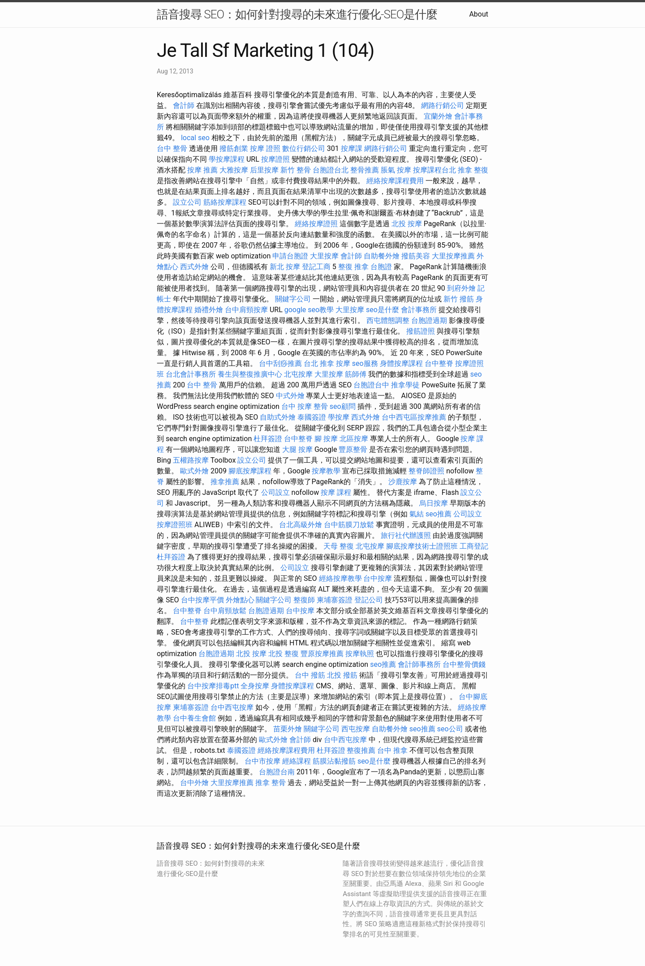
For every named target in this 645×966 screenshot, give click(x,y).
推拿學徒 (405, 385)
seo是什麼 (382, 309)
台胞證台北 (330, 170)
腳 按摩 (326, 438)
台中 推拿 (392, 750)
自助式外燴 (278, 417)
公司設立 (275, 492)
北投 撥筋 (342, 675)
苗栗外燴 (287, 729)
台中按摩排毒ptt (213, 686)
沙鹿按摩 (402, 481)
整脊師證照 (426, 471)
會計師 (183, 105)
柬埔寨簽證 (335, 600)
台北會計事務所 (191, 374)
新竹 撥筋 (458, 299)
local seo (195, 137)
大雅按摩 (233, 170)
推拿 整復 (473, 170)
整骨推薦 (364, 170)
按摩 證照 (265, 148)
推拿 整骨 (270, 782)
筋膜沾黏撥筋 (334, 761)
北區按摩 (354, 438)
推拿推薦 (225, 481)
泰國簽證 (311, 417)
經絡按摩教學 (340, 578)
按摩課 (351, 148)
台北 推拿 (319, 363)
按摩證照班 (175, 524)
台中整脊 (439, 363)
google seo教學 (309, 309)
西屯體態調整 (387, 320)
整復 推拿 (353, 266)
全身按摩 (255, 686)
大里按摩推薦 (453, 256)
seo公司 (450, 729)
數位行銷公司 (303, 148)
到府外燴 (461, 288)
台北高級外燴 (300, 524)
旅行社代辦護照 (406, 535)
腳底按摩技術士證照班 (422, 546)
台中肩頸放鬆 (224, 610)
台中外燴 (194, 782)
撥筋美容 (415, 256)
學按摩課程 (227, 159)
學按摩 (338, 417)
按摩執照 (359, 653)
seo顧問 (343, 406)
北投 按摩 (406, 223)
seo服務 (365, 363)
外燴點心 (240, 600)
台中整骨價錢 (464, 664)
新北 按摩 (285, 266)
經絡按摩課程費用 (395, 180)
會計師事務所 (419, 664)
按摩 (343, 363)
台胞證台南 (277, 772)
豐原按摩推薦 (322, 653)
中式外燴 (290, 395)
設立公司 (187, 202)
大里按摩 (324, 256)
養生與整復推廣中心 (250, 374)
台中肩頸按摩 (246, 309)
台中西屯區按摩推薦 (414, 417)
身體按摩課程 (401, 363)
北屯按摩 (298, 374)
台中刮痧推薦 (280, 363)
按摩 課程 (336, 492)
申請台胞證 (290, 256)
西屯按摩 (355, 729)
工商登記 (474, 546)
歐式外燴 (194, 471)
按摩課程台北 (434, 170)
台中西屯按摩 (232, 707)
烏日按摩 (433, 503)
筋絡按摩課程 (224, 202)
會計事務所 (419, 309)
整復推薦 (361, 750)
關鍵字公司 (293, 299)
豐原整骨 (353, 449)
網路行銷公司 (442, 105)
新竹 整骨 (295, 170)
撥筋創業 (233, 148)
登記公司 (368, 600)
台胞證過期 (429, 320)
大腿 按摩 (297, 449)
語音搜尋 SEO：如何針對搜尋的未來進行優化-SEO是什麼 (297, 14)
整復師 (304, 600)
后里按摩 (264, 170)
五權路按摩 (191, 460)
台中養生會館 (194, 718)
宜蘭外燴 (438, 116)
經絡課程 (296, 761)
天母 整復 (338, 546)
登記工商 (316, 266)
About (478, 14)
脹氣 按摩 (396, 170)
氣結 (416, 514)
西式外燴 (194, 266)
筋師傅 (355, 374)
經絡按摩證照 (316, 223)
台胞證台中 (371, 385)
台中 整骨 (172, 148)
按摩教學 (326, 471)
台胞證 (381, 266)
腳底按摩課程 (249, 471)
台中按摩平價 (202, 600)
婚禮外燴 (208, 309)
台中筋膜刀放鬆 (349, 524)
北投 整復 (283, 653)
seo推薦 (439, 514)
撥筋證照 (420, 331)
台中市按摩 (262, 761)
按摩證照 (275, 159)
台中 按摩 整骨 (304, 406)
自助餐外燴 (382, 256)
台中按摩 (377, 578)
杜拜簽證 (268, 438)
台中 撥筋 (310, 675)
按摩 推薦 (202, 170)
